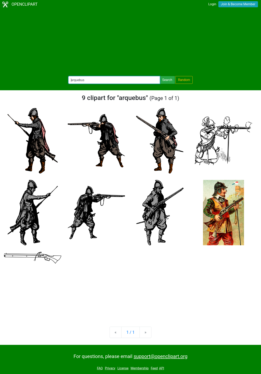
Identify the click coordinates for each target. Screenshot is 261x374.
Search (167, 80)
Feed (154, 368)
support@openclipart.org (160, 356)
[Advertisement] (130, 42)
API (161, 368)
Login (212, 4)
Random (184, 80)
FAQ (100, 368)
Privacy (110, 368)
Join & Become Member (238, 4)
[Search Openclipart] (114, 80)
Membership (140, 368)
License (123, 368)
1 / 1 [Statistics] (130, 332)
